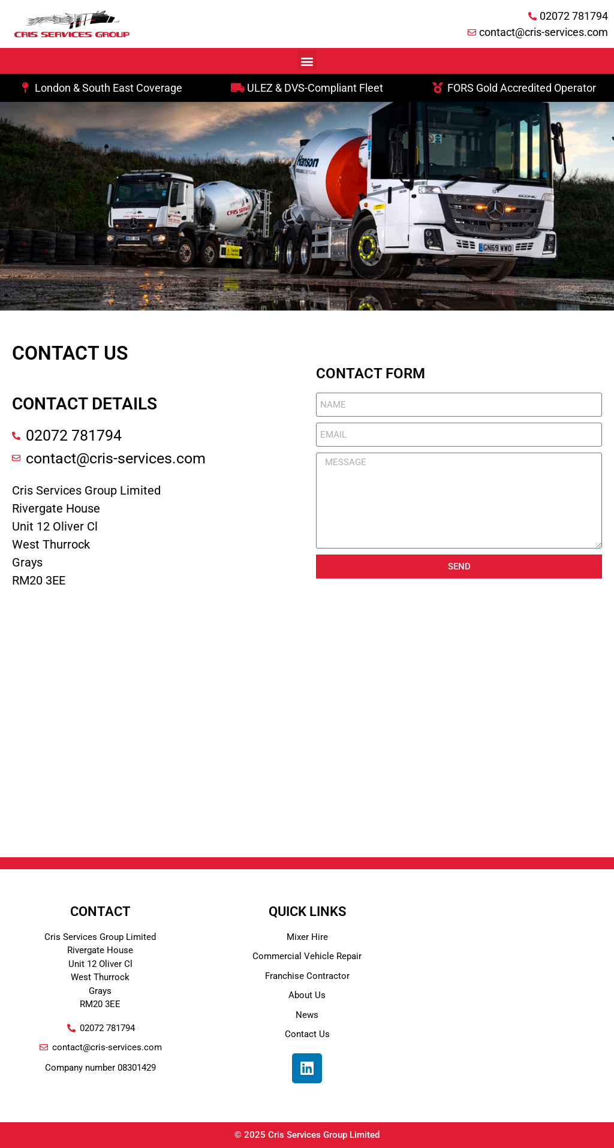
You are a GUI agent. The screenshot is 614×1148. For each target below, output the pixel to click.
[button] (307, 61)
